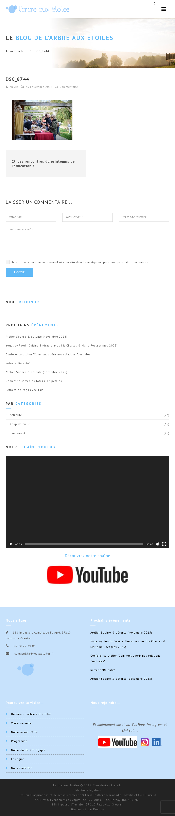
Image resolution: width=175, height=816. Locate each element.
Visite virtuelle (21, 723)
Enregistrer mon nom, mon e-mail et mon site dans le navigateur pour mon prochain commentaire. (80, 262)
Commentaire (66, 87)
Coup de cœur (20, 424)
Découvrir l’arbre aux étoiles (31, 714)
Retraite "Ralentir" (18, 363)
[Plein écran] (164, 544)
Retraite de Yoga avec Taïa (24, 390)
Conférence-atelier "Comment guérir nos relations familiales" (48, 354)
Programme (19, 741)
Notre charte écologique (28, 750)
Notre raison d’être (24, 732)
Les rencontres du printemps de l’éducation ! (43, 163)
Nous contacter (21, 768)
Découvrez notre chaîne (87, 555)
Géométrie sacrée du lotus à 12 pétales (34, 381)
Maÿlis (14, 87)
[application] (87, 502)
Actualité (16, 415)
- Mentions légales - (87, 790)
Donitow (99, 809)
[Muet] (158, 544)
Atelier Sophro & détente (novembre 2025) (36, 336)
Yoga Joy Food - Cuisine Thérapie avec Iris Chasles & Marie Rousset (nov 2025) (62, 345)
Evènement (17, 433)
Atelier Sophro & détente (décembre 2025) (36, 372)
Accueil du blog (17, 51)
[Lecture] (11, 544)
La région (17, 759)
